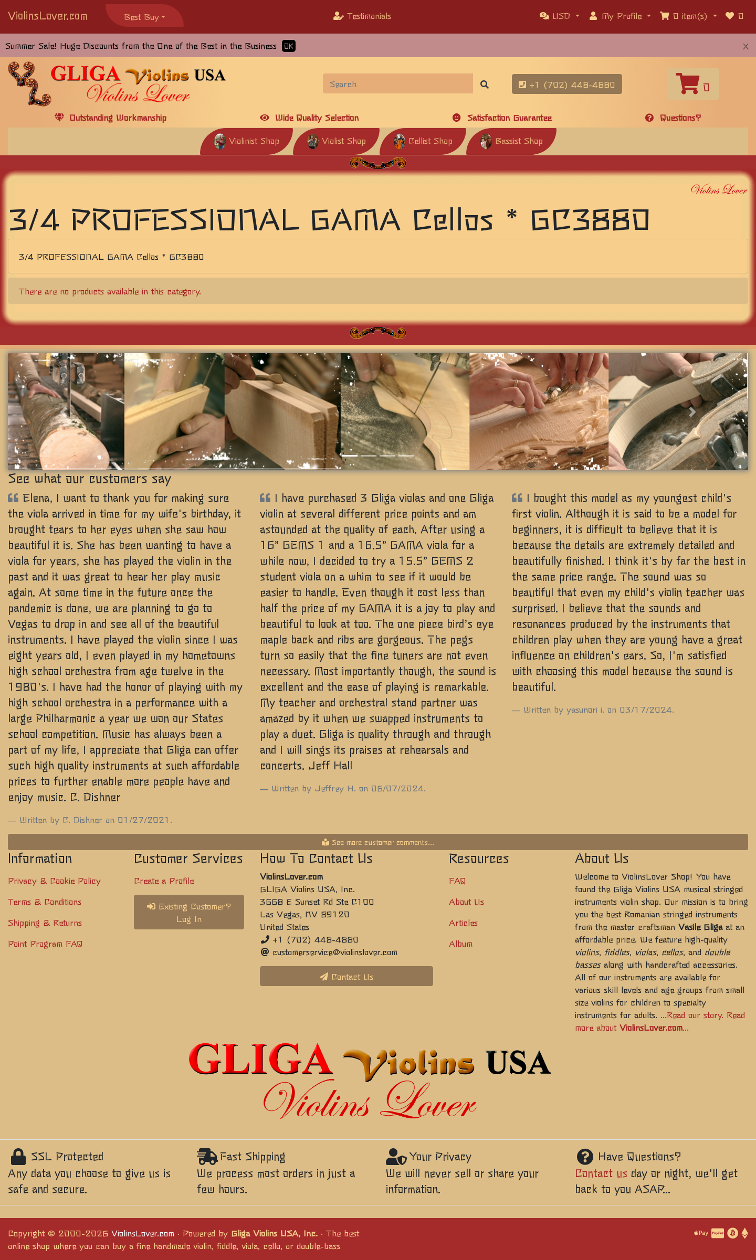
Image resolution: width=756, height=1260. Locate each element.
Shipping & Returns (45, 922)
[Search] (398, 83)
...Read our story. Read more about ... (660, 1020)
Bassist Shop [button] (511, 140)
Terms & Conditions (44, 901)
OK (288, 46)
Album (460, 943)
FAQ (457, 880)
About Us (466, 901)
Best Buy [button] (141, 16)
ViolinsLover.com (48, 15)
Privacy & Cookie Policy (54, 880)
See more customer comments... (378, 842)
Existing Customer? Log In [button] (189, 912)
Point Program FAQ (45, 943)
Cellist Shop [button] (423, 140)
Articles (463, 922)
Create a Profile (164, 880)
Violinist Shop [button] (246, 140)
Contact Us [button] (346, 976)
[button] (560, 15)
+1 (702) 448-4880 (567, 84)
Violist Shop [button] (336, 140)
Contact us (601, 1172)
